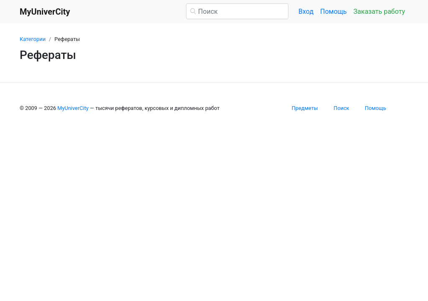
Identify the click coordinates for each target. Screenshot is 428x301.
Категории (33, 39)
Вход (305, 11)
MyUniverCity (73, 108)
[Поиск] (237, 11)
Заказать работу (379, 11)
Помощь (333, 11)
